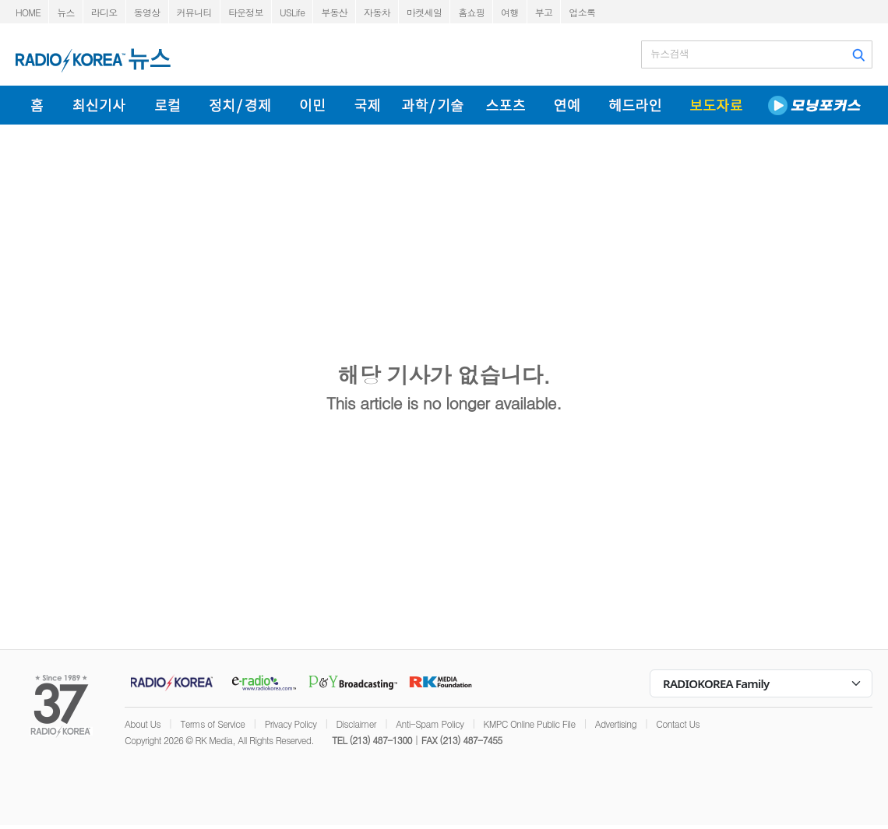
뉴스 (66, 12)
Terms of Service (212, 723)
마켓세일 (424, 12)
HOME (28, 12)
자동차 (377, 12)
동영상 (147, 12)
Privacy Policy (291, 723)
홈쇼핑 (471, 12)
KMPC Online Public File (530, 723)
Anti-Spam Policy (429, 723)
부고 (544, 12)
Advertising (615, 723)
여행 (510, 12)
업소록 (582, 12)
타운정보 (245, 12)
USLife (292, 12)
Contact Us (677, 723)
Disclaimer (356, 723)
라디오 (104, 12)
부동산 (334, 12)
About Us (142, 723)
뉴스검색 (669, 54)
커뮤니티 (194, 12)
